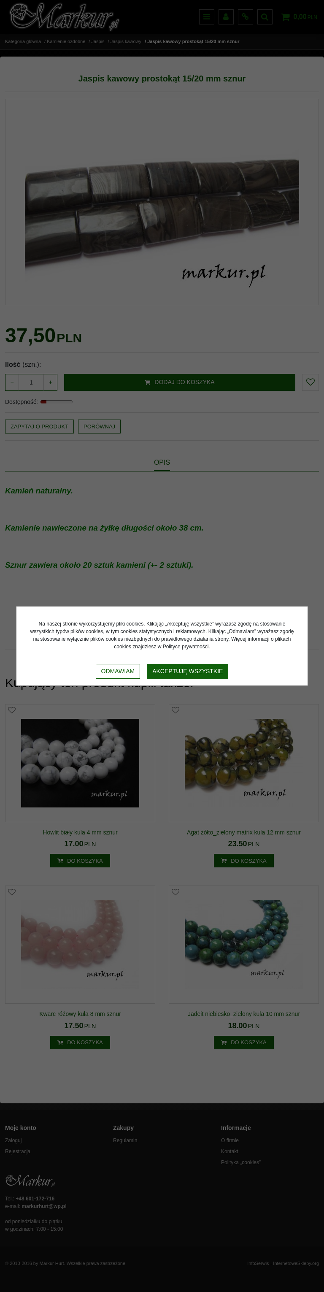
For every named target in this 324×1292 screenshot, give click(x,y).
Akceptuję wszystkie (187, 671)
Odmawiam (118, 671)
